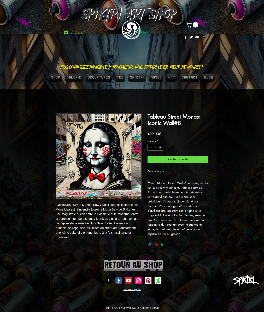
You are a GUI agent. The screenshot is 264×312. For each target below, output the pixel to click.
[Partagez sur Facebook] (150, 244)
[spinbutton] (155, 147)
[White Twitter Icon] (191, 37)
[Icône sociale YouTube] (128, 280)
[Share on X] (169, 244)
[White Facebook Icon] (186, 37)
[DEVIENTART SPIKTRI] (158, 280)
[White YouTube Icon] (197, 37)
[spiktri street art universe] (148, 280)
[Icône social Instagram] (138, 280)
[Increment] (161, 147)
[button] (193, 25)
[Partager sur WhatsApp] (163, 244)
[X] (109, 280)
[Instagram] (203, 37)
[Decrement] (150, 147)
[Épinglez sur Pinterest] (156, 244)
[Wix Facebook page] (118, 280)
